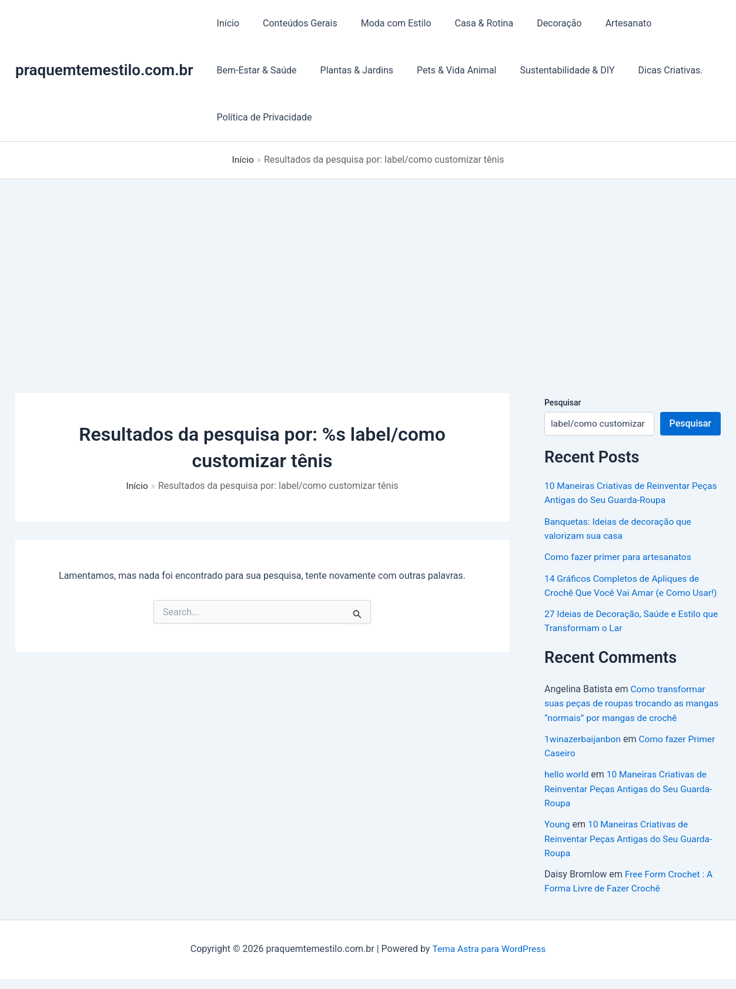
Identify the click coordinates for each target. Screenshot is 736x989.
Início (226, 23)
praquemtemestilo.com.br (104, 70)
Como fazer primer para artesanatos (619, 556)
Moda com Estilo (384, 23)
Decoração (538, 23)
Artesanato (603, 23)
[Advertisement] (368, 267)
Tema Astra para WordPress (488, 959)
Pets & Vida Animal (444, 70)
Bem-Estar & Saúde (255, 70)
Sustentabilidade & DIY (550, 70)
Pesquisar (562, 402)
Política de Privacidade (262, 117)
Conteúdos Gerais (293, 23)
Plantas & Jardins (349, 70)
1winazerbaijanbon (583, 750)
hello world (567, 786)
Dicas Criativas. (649, 70)
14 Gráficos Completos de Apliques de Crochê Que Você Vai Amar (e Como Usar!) (624, 591)
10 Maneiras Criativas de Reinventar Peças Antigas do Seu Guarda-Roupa (630, 800)
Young (557, 835)
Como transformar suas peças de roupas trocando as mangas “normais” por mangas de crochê (630, 715)
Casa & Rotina (468, 23)
